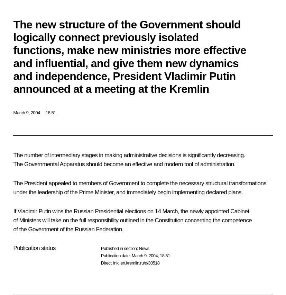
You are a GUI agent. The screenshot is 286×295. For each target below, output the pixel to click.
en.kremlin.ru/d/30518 (139, 263)
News (144, 248)
